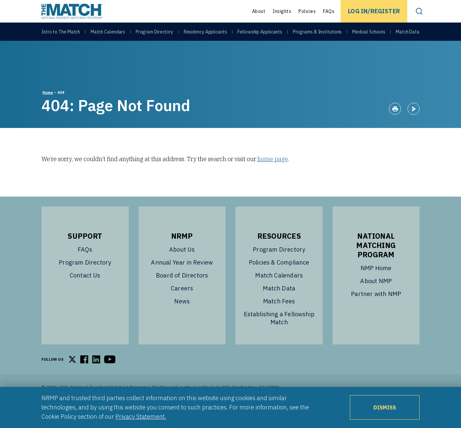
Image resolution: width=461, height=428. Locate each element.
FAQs (328, 11)
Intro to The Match (60, 34)
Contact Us (85, 292)
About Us (182, 266)
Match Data (408, 34)
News (182, 318)
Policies (307, 11)
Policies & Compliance (279, 279)
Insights (282, 11)
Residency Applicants (205, 34)
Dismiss (384, 407)
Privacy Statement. (140, 416)
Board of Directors (182, 292)
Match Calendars (108, 34)
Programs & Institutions (317, 34)
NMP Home (376, 284)
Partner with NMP (376, 310)
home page (272, 175)
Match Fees (279, 318)
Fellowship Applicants (259, 34)
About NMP (376, 297)
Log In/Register (374, 11)
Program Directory (154, 34)
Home (47, 109)
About (259, 11)
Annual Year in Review (182, 279)
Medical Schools (368, 34)
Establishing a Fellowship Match (279, 334)
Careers (182, 305)
